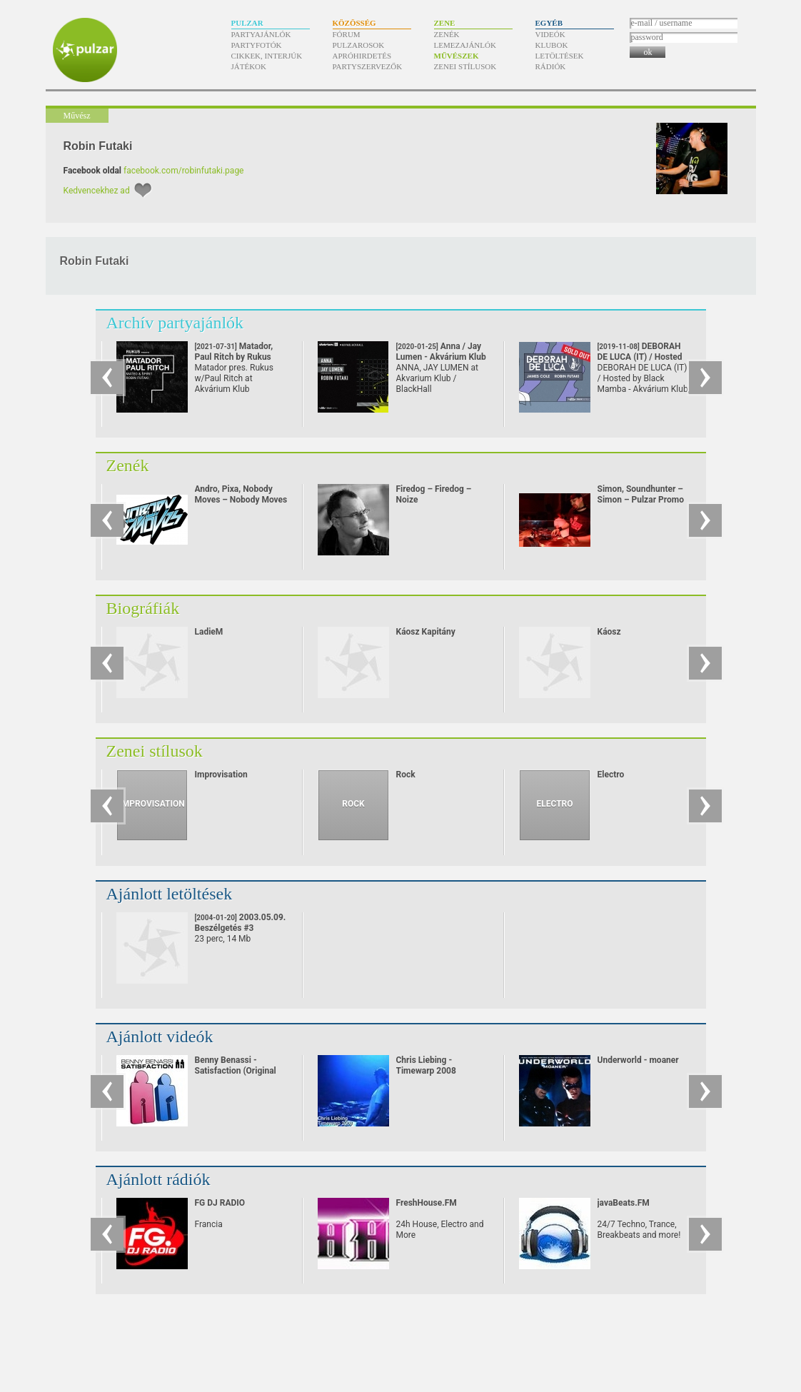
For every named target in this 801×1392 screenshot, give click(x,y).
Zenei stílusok (465, 66)
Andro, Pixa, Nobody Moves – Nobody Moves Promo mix (241, 499)
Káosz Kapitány (425, 632)
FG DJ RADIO (220, 1203)
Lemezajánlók (465, 45)
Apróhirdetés (362, 55)
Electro (611, 775)
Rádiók (550, 66)
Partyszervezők (368, 66)
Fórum (347, 34)
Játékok (249, 66)
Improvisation (221, 775)
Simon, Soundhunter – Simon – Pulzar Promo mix (641, 499)
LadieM (209, 632)
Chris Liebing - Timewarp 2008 (426, 1065)
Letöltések (559, 55)
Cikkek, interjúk (267, 55)
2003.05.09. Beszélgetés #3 (240, 922)
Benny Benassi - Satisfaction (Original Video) (235, 1070)
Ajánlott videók (159, 1036)
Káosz (609, 632)
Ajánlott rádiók (158, 1179)
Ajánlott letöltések (169, 893)
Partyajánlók (261, 34)
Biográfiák (143, 608)
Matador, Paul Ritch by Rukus (234, 357)
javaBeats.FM (624, 1203)
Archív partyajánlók (175, 322)
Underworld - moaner (638, 1060)
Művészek (456, 55)
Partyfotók (256, 45)
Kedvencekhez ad (97, 191)
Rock (405, 775)
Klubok (551, 45)
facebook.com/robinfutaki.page (183, 171)
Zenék (447, 34)
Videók (550, 34)
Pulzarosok (359, 45)
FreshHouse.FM (426, 1203)
